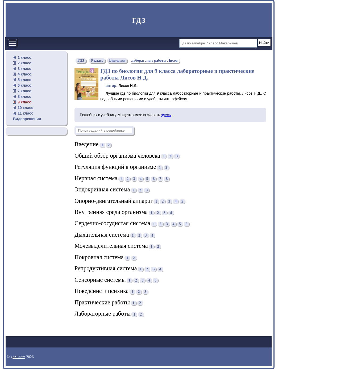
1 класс (24, 57)
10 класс (25, 108)
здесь (166, 115)
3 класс (24, 68)
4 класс (24, 74)
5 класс (24, 80)
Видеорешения (27, 119)
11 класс (25, 113)
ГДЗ (138, 20)
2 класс (24, 63)
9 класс (24, 102)
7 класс (24, 91)
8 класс (24, 96)
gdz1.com (18, 357)
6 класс (24, 85)
